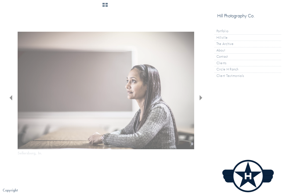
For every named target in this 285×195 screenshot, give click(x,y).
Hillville (222, 37)
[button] (105, 7)
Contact (222, 56)
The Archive (227, 44)
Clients (221, 63)
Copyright (10, 190)
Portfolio (224, 31)
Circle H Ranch (227, 69)
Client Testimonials (230, 76)
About (220, 50)
